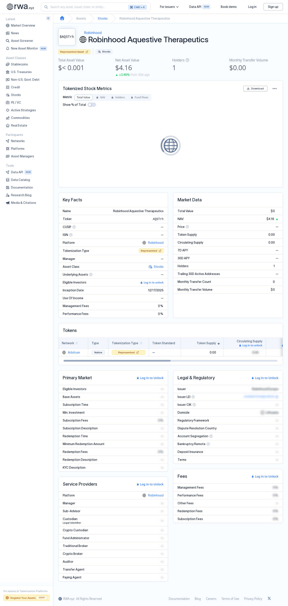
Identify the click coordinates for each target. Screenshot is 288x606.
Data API (199, 7)
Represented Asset (74, 51)
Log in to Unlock (150, 378)
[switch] (92, 105)
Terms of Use (230, 599)
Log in (252, 6)
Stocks (103, 18)
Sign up (273, 6)
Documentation (179, 599)
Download (255, 88)
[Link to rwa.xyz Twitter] (269, 599)
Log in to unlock (152, 282)
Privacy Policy (253, 599)
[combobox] (95, 7)
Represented (151, 250)
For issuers (169, 6)
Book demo (229, 6)
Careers (211, 599)
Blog (198, 599)
